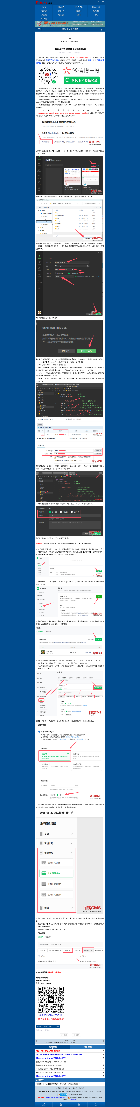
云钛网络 (63, 1084)
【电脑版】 (65, 1099)
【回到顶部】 (74, 1099)
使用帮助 (74, 29)
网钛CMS (39, 1084)
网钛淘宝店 (66, 1088)
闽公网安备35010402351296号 (78, 1097)
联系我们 (58, 1088)
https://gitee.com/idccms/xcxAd (80, 57)
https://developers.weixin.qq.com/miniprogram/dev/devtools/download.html (63, 113)
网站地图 (81, 1088)
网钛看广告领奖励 (54, 972)
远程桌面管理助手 (74, 1084)
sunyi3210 (61, 1091)
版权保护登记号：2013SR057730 (55, 1097)
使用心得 (64, 29)
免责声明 (74, 1088)
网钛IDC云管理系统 (51, 1084)
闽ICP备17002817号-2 (95, 1097)
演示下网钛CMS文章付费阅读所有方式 (57, 1042)
